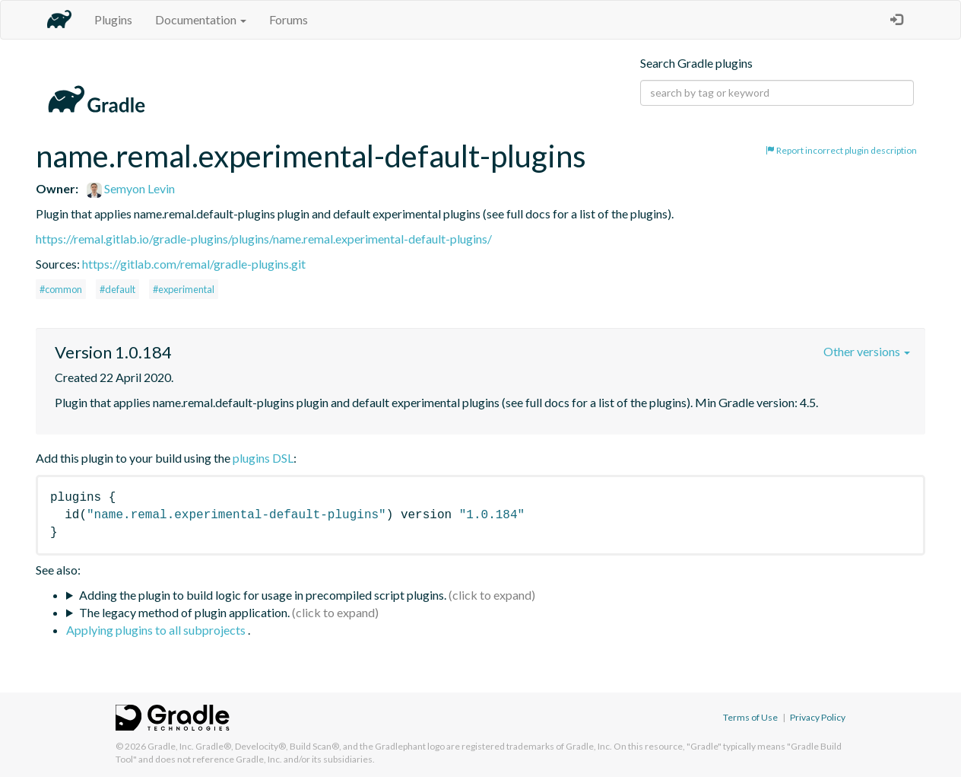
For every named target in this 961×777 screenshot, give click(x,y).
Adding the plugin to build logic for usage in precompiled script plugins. (262, 595)
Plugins (113, 19)
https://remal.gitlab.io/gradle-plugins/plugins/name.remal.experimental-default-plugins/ (264, 238)
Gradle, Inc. (170, 746)
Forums (288, 19)
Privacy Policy (817, 717)
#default (117, 289)
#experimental (183, 289)
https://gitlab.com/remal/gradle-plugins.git (194, 263)
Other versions (866, 351)
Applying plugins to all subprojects (157, 630)
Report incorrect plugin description (841, 150)
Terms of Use (750, 717)
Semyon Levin (131, 188)
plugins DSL (263, 458)
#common (61, 289)
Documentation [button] (200, 19)
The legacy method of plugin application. (184, 612)
